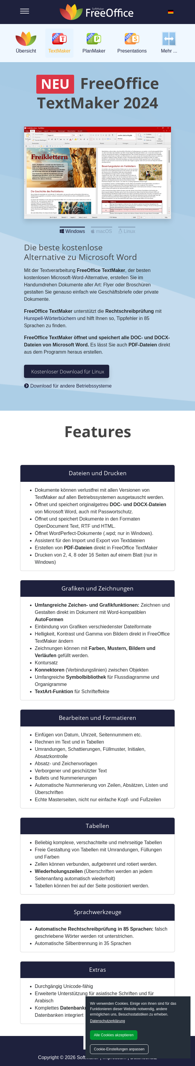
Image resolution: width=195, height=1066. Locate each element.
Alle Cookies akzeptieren (114, 1035)
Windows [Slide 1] (72, 230)
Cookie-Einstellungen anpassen (119, 1049)
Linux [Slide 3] (126, 230)
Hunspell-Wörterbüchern (50, 318)
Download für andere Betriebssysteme (68, 385)
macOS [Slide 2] (101, 230)
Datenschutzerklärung (107, 1021)
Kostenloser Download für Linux (67, 371)
